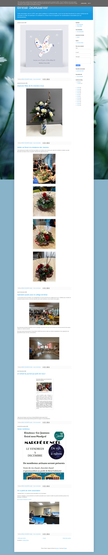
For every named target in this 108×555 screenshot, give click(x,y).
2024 (78, 89)
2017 (78, 101)
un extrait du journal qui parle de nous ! (31, 374)
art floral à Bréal (80, 42)
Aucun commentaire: (37, 79)
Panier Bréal (79, 26)
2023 (78, 91)
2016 (78, 103)
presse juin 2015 (80, 70)
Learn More (83, 3)
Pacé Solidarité (80, 76)
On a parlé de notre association (28, 490)
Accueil (44, 538)
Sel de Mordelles (80, 31)
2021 (78, 94)
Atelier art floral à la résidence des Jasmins (33, 147)
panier (78, 37)
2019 (78, 98)
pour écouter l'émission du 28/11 (24, 499)
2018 (78, 99)
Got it (89, 3)
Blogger (65, 548)
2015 (78, 105)
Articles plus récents (22, 538)
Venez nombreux (23, 429)
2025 (78, 87)
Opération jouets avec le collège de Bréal (32, 295)
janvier (79, 83)
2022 (78, 92)
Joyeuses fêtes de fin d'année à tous (30, 86)
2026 (78, 81)
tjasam (57, 548)
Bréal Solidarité (80, 24)
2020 (78, 96)
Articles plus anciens (67, 538)
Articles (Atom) (26, 540)
